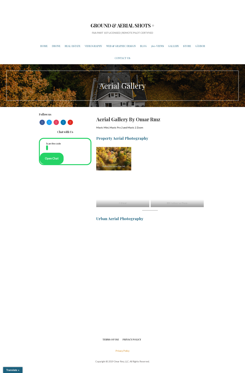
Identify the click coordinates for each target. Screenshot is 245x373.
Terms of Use (110, 339)
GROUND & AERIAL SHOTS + (122, 25)
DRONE (56, 46)
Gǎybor (200, 46)
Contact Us (122, 58)
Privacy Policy (131, 339)
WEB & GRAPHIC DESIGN (121, 46)
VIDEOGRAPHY (93, 46)
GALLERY (173, 46)
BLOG (143, 46)
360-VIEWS (157, 46)
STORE (187, 46)
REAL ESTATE (72, 46)
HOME (44, 46)
